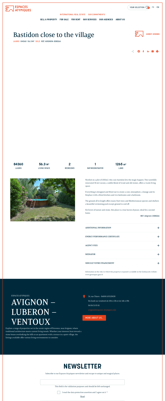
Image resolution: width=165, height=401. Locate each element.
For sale (64, 20)
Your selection (140, 7)
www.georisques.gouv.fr (94, 274)
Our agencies (106, 20)
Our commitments (96, 15)
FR (153, 7)
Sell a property (48, 20)
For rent (75, 20)
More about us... (94, 318)
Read (82, 396)
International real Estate (72, 15)
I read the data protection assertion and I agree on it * (85, 392)
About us (120, 20)
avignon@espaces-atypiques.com (102, 310)
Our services (90, 20)
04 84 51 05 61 (94, 305)
